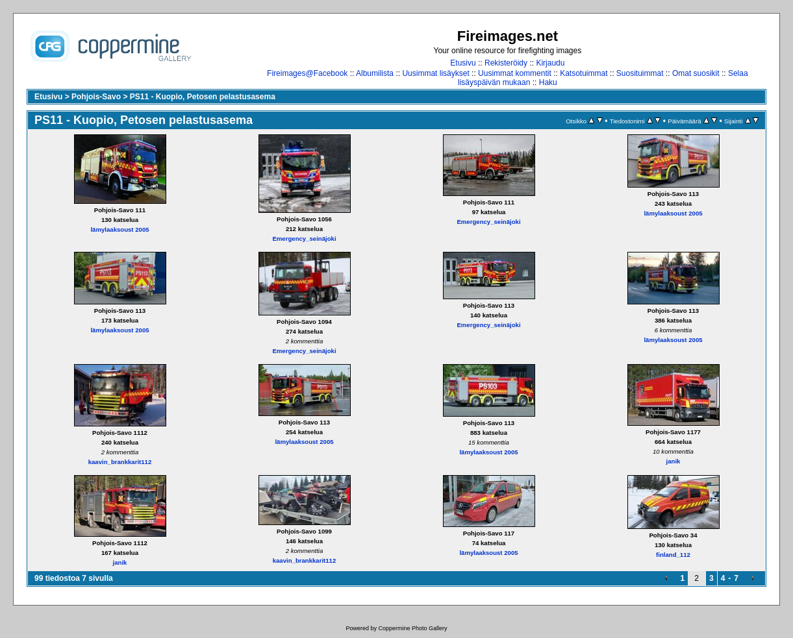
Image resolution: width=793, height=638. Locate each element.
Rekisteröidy (506, 62)
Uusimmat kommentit (514, 73)
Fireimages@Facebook (307, 73)
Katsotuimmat (583, 73)
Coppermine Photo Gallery (412, 628)
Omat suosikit (696, 73)
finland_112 (673, 554)
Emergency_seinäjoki (304, 238)
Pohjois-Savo (96, 96)
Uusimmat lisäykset (435, 73)
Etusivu (462, 62)
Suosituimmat (640, 73)
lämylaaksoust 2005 (119, 229)
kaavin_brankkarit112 (120, 461)
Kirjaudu (550, 62)
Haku (548, 82)
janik (673, 461)
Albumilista (375, 73)
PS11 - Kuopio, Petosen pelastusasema (202, 96)
